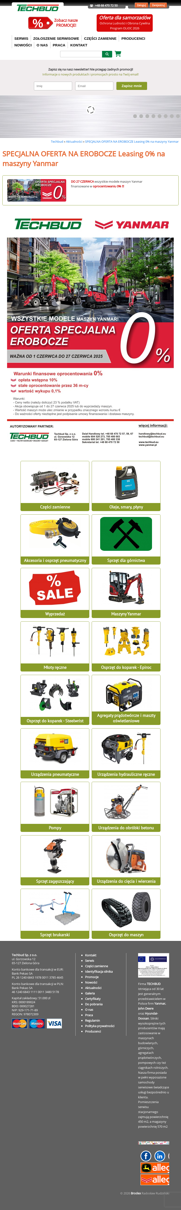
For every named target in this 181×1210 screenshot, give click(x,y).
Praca (89, 1015)
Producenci (93, 1031)
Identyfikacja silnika (99, 971)
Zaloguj (141, 5)
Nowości (91, 982)
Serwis (89, 960)
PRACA (59, 45)
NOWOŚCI (23, 45)
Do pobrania (94, 1004)
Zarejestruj (158, 5)
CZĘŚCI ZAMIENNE (100, 38)
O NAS (42, 45)
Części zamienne (96, 966)
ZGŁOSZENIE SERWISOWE (56, 38)
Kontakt (90, 955)
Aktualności (74, 141)
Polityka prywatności (99, 1026)
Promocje (92, 977)
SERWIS (21, 38)
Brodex (136, 1193)
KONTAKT (78, 45)
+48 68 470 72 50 (106, 5)
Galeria (90, 993)
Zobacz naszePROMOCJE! (66, 23)
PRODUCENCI (133, 38)
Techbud (57, 141)
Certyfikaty (93, 999)
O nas (89, 1009)
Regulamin (92, 1020)
